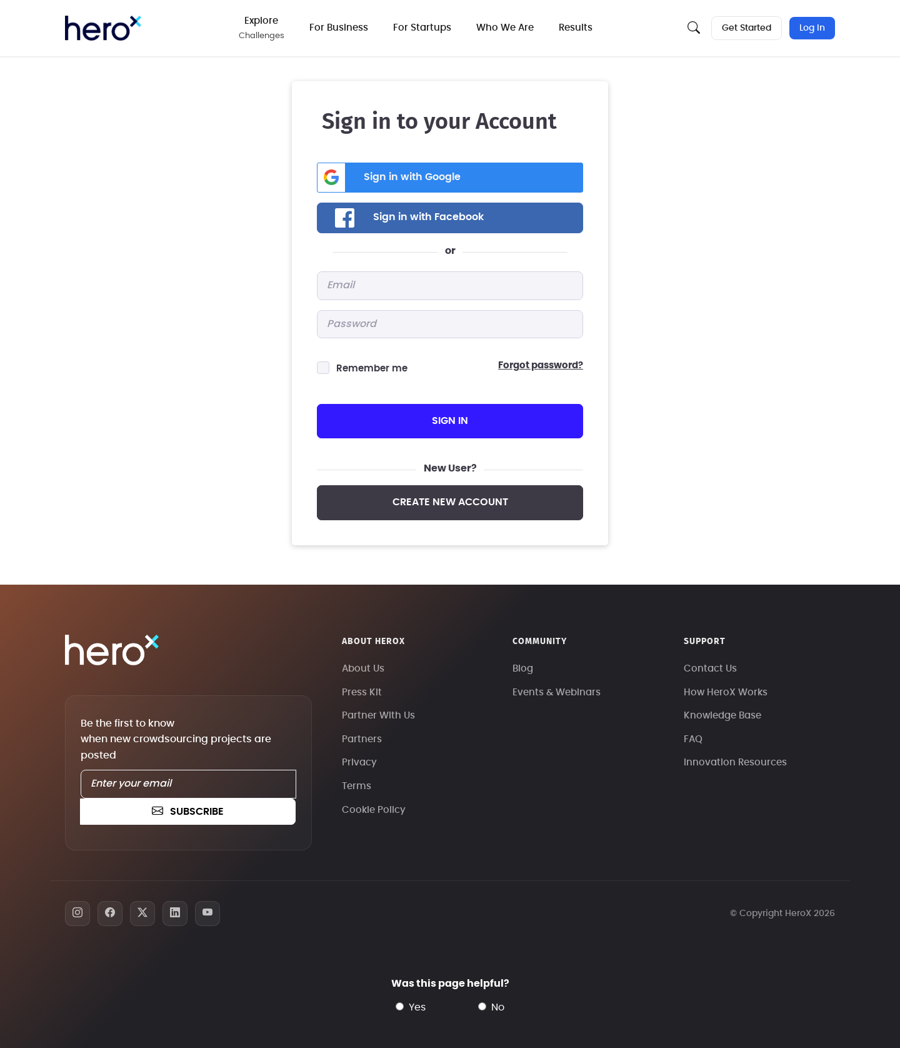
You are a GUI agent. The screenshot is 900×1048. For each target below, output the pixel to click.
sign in (450, 421)
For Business (338, 28)
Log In (812, 28)
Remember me (372, 368)
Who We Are (505, 28)
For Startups (422, 28)
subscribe (187, 811)
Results (575, 28)
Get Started (746, 28)
